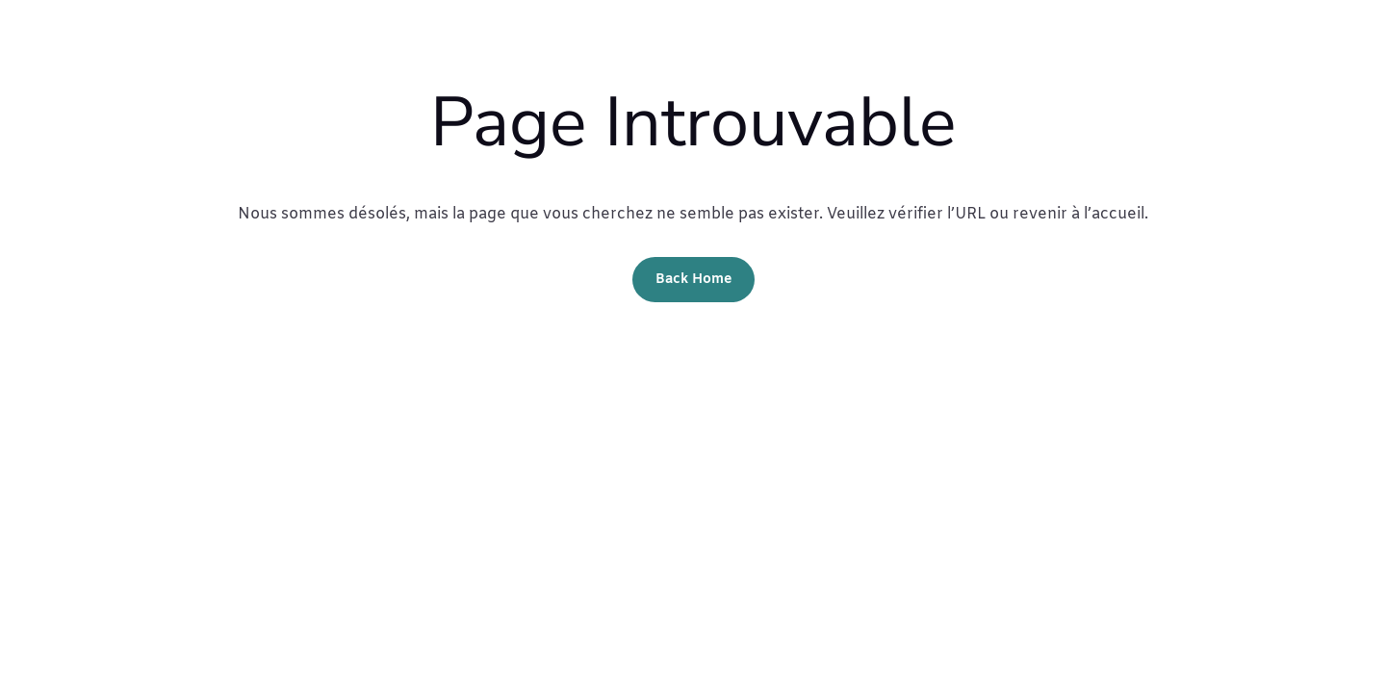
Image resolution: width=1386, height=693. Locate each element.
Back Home (693, 279)
